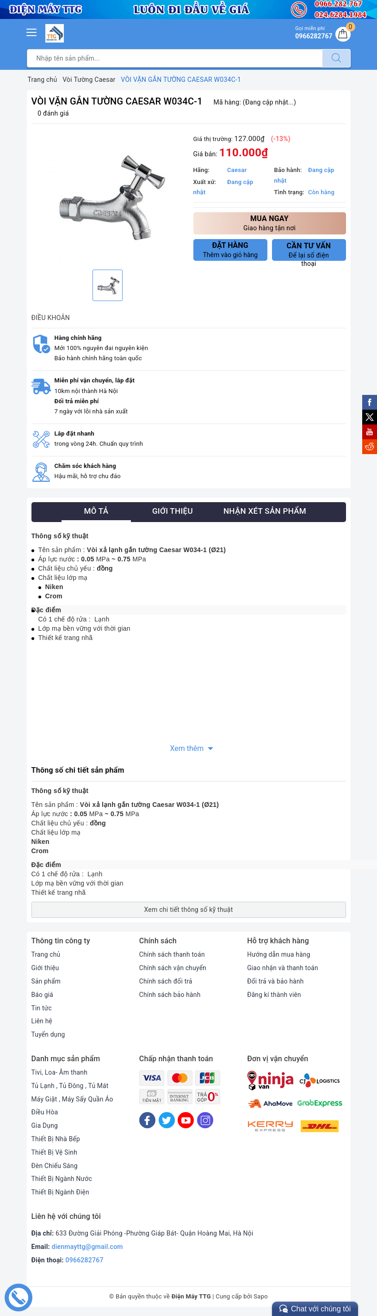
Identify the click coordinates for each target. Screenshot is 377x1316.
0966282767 (85, 1260)
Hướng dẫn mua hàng (279, 954)
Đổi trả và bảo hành (276, 981)
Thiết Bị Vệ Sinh (54, 1152)
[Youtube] (186, 1120)
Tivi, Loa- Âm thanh (60, 1072)
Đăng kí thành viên (274, 994)
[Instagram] (205, 1120)
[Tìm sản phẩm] (174, 58)
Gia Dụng (45, 1125)
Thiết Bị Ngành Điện (61, 1192)
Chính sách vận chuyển (173, 968)
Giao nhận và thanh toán (283, 968)
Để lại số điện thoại (309, 251)
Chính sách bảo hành (170, 994)
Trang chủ (46, 954)
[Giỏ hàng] (343, 35)
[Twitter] (167, 1120)
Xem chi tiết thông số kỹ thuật (188, 909)
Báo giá (42, 994)
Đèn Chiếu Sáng (55, 1165)
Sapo (260, 1296)
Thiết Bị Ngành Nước (62, 1178)
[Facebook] (147, 1120)
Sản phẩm (46, 981)
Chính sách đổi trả (166, 981)
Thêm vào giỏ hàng (230, 249)
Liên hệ (42, 1021)
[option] (107, 198)
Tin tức (41, 1008)
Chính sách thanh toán (172, 954)
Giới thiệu (45, 968)
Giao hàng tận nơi (270, 223)
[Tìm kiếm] (336, 58)
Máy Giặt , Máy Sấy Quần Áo (73, 1099)
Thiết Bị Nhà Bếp (56, 1139)
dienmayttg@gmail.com (87, 1246)
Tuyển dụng (48, 1034)
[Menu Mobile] (32, 31)
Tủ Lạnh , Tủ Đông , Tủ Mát (70, 1085)
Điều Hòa (45, 1112)
